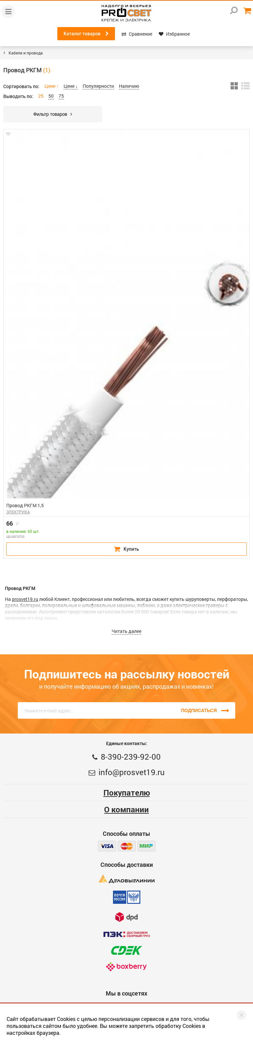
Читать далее (126, 631)
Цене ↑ (51, 86)
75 (61, 96)
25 (40, 96)
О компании (126, 809)
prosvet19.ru (25, 599)
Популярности (98, 86)
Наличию (129, 86)
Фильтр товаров (52, 114)
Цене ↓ (71, 86)
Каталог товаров (86, 33)
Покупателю (126, 792)
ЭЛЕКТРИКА (18, 511)
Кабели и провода (26, 52)
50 (51, 96)
